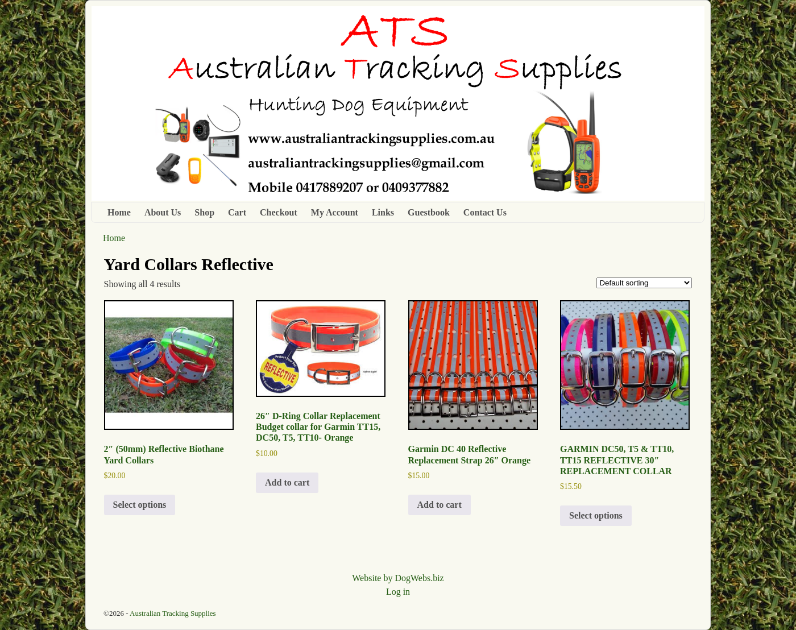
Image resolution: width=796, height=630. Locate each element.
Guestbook (429, 212)
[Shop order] (644, 282)
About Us (162, 212)
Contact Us (485, 212)
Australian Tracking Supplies (173, 613)
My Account (334, 212)
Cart (237, 212)
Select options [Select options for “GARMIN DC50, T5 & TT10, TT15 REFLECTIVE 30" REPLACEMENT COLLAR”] (596, 515)
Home (119, 212)
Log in (398, 591)
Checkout (278, 212)
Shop (204, 212)
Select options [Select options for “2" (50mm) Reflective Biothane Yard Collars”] (140, 504)
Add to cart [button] (287, 482)
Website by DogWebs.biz (397, 578)
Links (383, 212)
